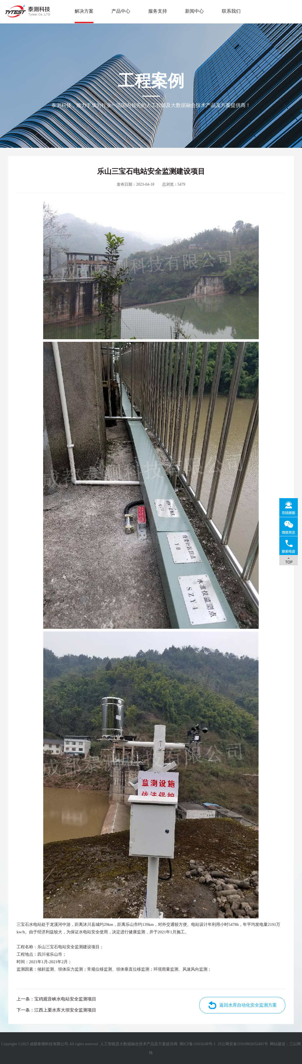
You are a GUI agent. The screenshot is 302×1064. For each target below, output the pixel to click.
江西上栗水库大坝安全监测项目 (65, 1010)
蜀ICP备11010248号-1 (197, 1044)
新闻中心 (194, 11)
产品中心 (120, 11)
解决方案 (84, 11)
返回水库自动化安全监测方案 (248, 1005)
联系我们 (231, 11)
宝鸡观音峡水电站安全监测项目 (65, 999)
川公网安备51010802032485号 (243, 1044)
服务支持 (157, 11)
